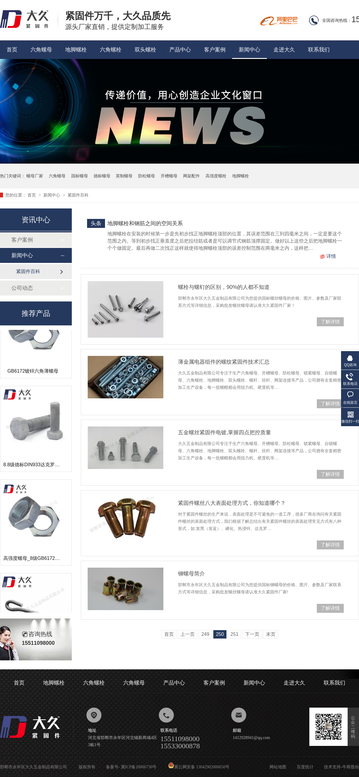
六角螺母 (41, 50)
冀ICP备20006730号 (139, 767)
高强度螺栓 (216, 175)
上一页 (187, 634)
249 (205, 634)
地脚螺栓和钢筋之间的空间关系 (145, 223)
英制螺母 (124, 175)
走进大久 (284, 50)
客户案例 (215, 50)
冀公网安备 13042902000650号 (199, 767)
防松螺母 (146, 175)
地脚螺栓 (76, 50)
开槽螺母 (169, 175)
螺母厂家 (34, 175)
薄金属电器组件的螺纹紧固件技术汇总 (224, 362)
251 (234, 634)
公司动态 (22, 288)
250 (220, 634)
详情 (331, 256)
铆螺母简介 (191, 574)
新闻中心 (249, 50)
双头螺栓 (145, 50)
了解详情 (330, 321)
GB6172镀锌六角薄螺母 (33, 373)
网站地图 (278, 767)
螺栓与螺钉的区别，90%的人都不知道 (224, 287)
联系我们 (319, 50)
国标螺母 (79, 175)
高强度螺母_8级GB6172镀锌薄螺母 (41, 560)
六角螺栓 (110, 50)
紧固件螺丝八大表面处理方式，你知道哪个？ (232, 503)
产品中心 (180, 50)
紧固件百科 (78, 195)
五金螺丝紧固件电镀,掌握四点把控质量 (224, 432)
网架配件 (191, 175)
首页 (12, 50)
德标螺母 (102, 175)
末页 (271, 634)
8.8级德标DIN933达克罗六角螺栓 (38, 466)
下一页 (252, 634)
